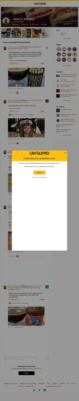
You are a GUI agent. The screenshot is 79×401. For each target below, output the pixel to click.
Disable (39, 172)
